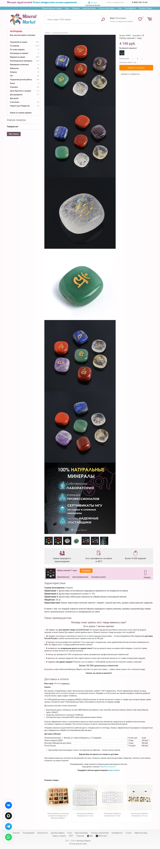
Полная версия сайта (78, 844)
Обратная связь (141, 833)
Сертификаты (130, 8)
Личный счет (42, 833)
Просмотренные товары (52, 8)
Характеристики (63, 577)
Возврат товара (145, 8)
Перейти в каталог (107, 767)
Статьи (129, 833)
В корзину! (86, 571)
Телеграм (80, 836)
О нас (119, 8)
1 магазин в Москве (92, 5)
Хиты (67, 8)
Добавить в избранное (130, 74)
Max (90, 836)
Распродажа (16, 31)
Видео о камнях (59, 836)
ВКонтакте (101, 836)
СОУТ (71, 836)
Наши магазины (89, 8)
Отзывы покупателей (100, 833)
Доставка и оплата (98, 577)
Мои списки (14, 134)
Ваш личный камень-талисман (22, 35)
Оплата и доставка (106, 8)
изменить (66, 683)
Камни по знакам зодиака (21, 113)
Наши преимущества (80, 577)
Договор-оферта (57, 833)
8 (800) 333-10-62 (139, 2)
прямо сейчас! (114, 770)
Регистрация (121, 18)
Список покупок (16, 119)
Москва (94, 2)
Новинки (76, 8)
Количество (124, 59)
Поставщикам (28, 833)
